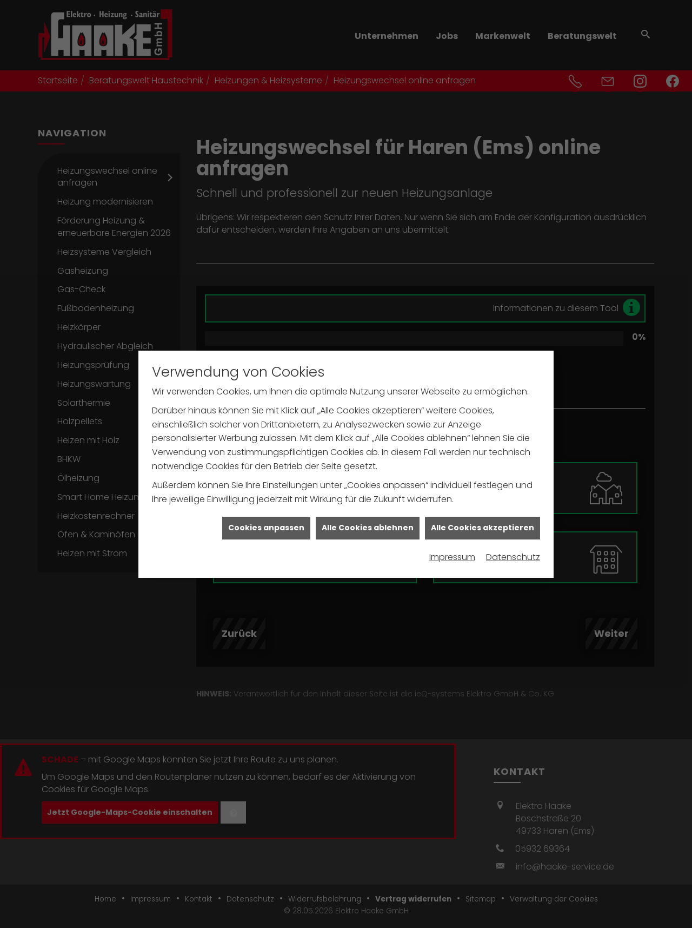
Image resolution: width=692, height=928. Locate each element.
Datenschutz (513, 546)
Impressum (452, 546)
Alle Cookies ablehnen (368, 517)
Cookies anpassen (266, 517)
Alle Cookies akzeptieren (482, 517)
